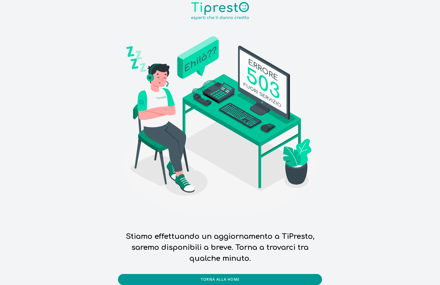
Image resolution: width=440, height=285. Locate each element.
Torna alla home (220, 279)
